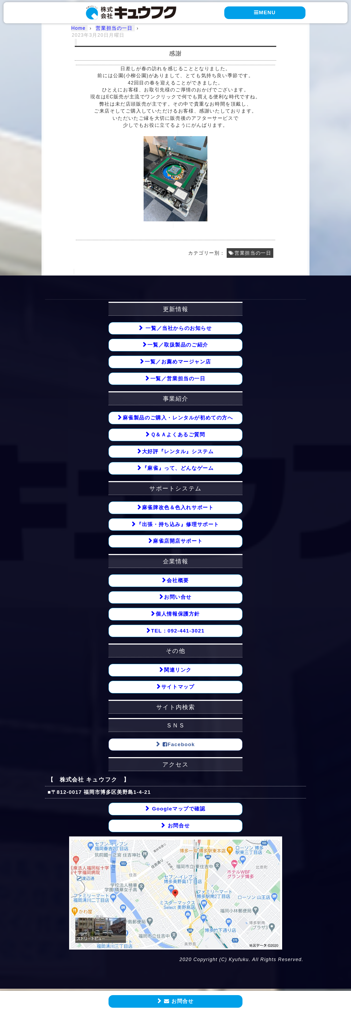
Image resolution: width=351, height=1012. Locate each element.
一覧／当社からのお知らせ (178, 328)
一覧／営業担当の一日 (178, 378)
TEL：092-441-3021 (177, 631)
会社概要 (178, 581)
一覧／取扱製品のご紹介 (177, 345)
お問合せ (178, 1001)
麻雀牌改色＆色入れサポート (178, 508)
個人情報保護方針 (178, 614)
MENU (265, 12)
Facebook (178, 745)
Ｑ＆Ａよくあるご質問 (178, 435)
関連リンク (178, 671)
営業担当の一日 (252, 253)
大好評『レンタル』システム (178, 452)
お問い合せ (178, 597)
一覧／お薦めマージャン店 (178, 361)
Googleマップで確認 (177, 809)
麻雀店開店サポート (178, 541)
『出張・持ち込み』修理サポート (177, 524)
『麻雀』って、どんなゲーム (178, 468)
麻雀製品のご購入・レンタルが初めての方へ (178, 418)
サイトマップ (178, 687)
